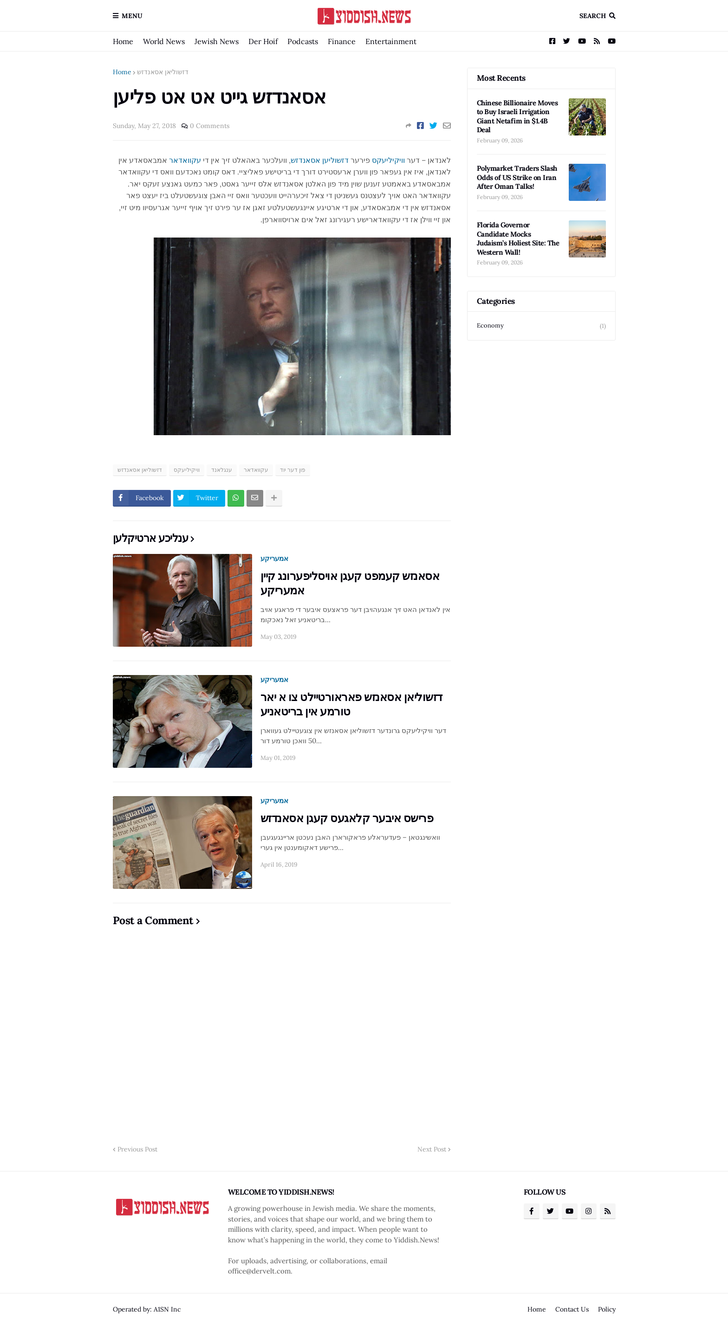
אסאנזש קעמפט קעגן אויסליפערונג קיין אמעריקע (350, 583)
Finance (342, 41)
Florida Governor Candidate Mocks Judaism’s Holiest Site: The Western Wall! (518, 238)
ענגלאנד (221, 469)
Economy (541, 326)
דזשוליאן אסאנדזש (162, 72)
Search (592, 16)
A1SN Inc (167, 1309)
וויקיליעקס (388, 160)
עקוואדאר (185, 160)
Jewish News (217, 41)
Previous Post (137, 1149)
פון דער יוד (293, 469)
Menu (132, 16)
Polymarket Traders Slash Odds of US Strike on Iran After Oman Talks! (517, 177)
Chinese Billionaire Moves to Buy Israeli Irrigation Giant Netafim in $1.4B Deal (517, 116)
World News (164, 41)
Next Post (431, 1149)
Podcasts (302, 41)
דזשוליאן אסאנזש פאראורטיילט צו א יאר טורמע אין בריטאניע (351, 704)
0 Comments (209, 126)
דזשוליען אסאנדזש (320, 160)
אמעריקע (274, 558)
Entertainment (390, 41)
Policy (607, 1309)
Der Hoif (263, 41)
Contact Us (572, 1309)
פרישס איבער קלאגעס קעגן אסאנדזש (347, 818)
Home (123, 41)
